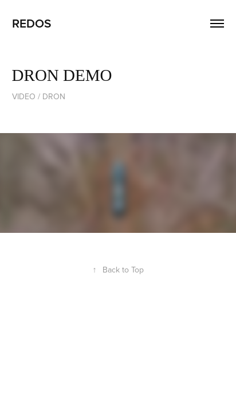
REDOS (31, 23)
